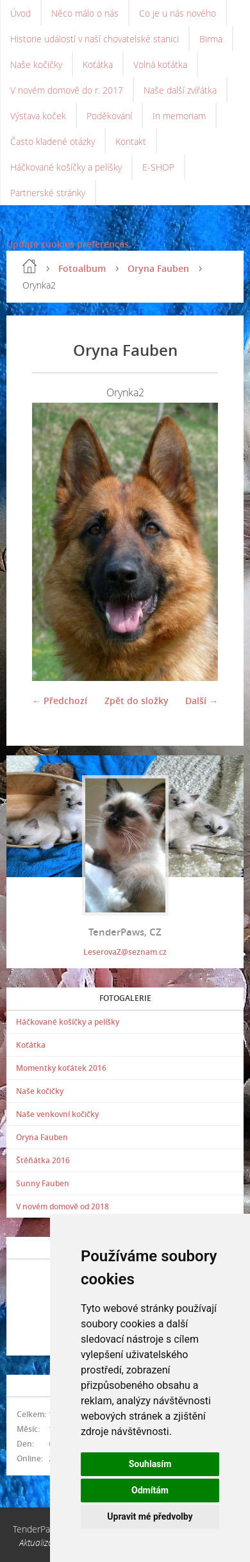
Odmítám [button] (150, 1490)
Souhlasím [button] (150, 1464)
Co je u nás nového (177, 13)
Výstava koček (38, 116)
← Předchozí (59, 700)
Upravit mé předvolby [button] (149, 1516)
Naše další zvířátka (180, 90)
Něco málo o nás (85, 13)
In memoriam (179, 116)
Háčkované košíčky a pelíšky (66, 167)
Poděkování (109, 116)
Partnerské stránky (47, 193)
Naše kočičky (36, 64)
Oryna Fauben (158, 268)
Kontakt (130, 141)
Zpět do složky (136, 700)
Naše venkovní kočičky (57, 1114)
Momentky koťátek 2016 (61, 1067)
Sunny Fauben (42, 1183)
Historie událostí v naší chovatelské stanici (94, 39)
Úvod (20, 13)
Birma (210, 39)
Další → (201, 700)
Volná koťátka (160, 64)
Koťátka (98, 64)
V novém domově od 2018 (62, 1206)
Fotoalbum (82, 268)
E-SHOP (158, 167)
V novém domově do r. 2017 (66, 90)
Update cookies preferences (67, 244)
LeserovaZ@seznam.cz (125, 951)
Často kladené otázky (52, 141)
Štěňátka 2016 (43, 1160)
